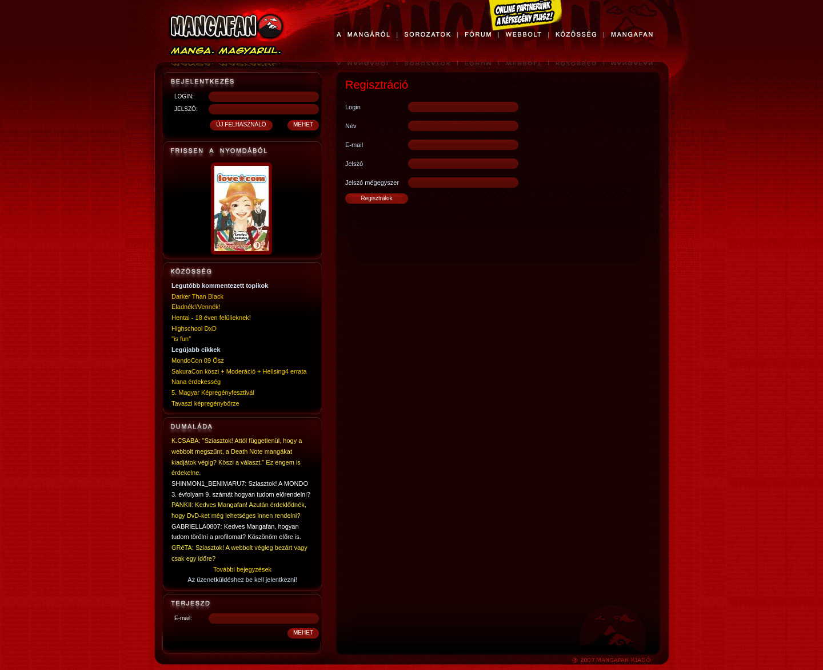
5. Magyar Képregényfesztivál (212, 392)
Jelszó (354, 163)
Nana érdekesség (196, 381)
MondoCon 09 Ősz (197, 360)
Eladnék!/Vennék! (196, 306)
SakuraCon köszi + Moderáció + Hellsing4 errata (239, 371)
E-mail (354, 144)
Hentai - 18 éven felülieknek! (211, 317)
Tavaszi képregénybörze (205, 403)
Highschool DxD (194, 328)
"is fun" (181, 338)
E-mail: (183, 618)
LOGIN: (184, 96)
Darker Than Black (197, 296)
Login (353, 107)
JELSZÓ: (186, 109)
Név (351, 125)
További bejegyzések (242, 569)
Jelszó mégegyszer (372, 182)
